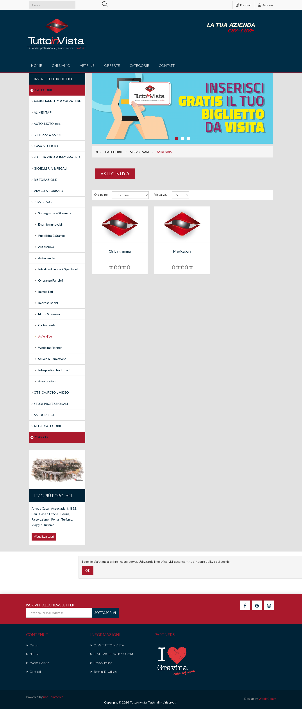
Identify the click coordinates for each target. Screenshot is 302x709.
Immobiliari (45, 291)
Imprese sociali (48, 303)
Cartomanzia (46, 325)
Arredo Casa (40, 508)
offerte (112, 65)
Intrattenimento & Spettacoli (58, 269)
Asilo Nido (45, 336)
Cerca (32, 645)
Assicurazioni (47, 381)
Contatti (167, 65)
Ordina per (101, 194)
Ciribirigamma (120, 251)
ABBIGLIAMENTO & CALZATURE (57, 101)
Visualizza (160, 194)
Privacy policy (101, 663)
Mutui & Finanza (49, 314)
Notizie (32, 654)
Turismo (67, 519)
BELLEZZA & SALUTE (49, 135)
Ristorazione (40, 519)
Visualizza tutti (44, 536)
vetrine (87, 65)
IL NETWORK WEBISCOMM (111, 654)
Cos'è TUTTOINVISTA (107, 645)
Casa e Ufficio (49, 514)
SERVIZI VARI (44, 202)
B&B (73, 508)
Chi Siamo (61, 65)
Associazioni (60, 508)
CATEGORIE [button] (139, 65)
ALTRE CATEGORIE (48, 426)
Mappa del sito (37, 663)
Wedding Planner (50, 347)
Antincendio (46, 258)
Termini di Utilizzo (104, 671)
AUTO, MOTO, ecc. (47, 123)
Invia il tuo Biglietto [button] (53, 79)
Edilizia (65, 514)
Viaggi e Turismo (43, 525)
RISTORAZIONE (45, 179)
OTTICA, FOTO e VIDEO (51, 392)
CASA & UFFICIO (46, 146)
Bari (35, 514)
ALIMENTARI (43, 112)
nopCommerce (53, 697)
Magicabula (182, 251)
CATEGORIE (44, 90)
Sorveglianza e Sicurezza (54, 213)
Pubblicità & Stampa (52, 235)
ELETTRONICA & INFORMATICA (57, 157)
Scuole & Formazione (52, 359)
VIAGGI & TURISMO (48, 191)
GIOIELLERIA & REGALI (50, 168)
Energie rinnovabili (50, 224)
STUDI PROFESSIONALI (51, 403)
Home (36, 65)
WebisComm (267, 698)
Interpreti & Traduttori (54, 370)
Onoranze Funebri (50, 280)
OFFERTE (41, 437)
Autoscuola (46, 247)
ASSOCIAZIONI (45, 415)
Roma (55, 519)
